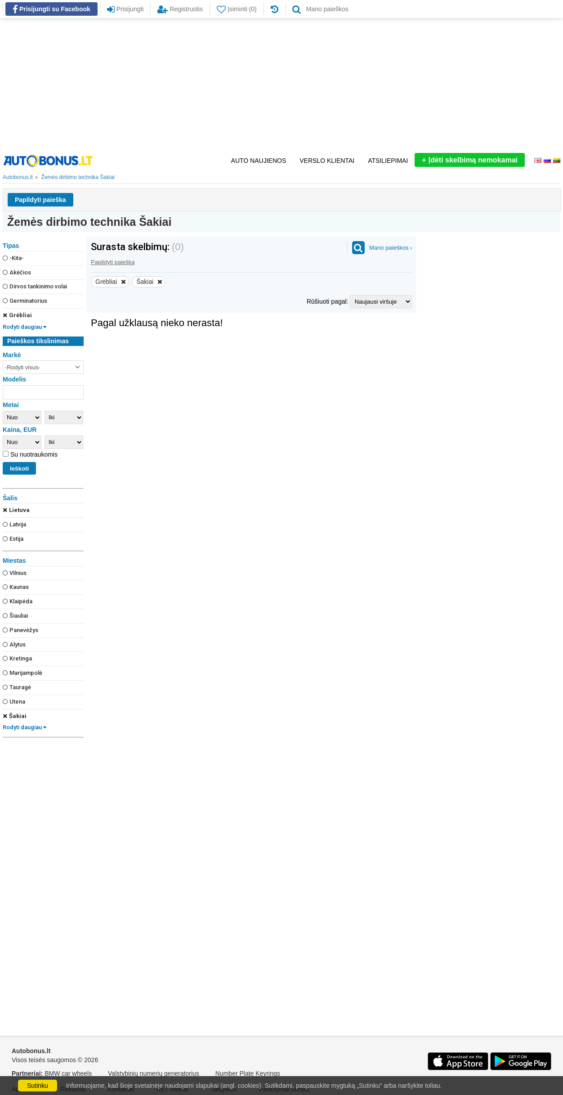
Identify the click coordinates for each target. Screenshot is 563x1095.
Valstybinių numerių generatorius (153, 1073)
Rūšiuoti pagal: (328, 301)
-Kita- (13, 258)
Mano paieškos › (390, 247)
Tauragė (17, 687)
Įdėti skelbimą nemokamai (470, 160)
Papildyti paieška (40, 199)
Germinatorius (25, 300)
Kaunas (16, 586)
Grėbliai (17, 315)
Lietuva (16, 510)
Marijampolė (22, 672)
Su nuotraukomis (33, 454)
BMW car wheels (68, 1073)
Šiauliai (15, 615)
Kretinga (17, 658)
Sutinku (37, 1085)
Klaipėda (17, 601)
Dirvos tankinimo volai (35, 286)
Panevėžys (20, 630)
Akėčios (17, 272)
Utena (14, 701)
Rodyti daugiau (24, 326)
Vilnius (15, 573)
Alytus (14, 644)
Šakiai (15, 716)
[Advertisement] (281, 85)
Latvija (14, 524)
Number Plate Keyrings (247, 1073)
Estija (13, 538)
